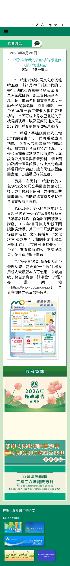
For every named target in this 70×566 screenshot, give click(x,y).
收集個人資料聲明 (11, 518)
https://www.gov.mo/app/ (30, 287)
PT (61, 25)
